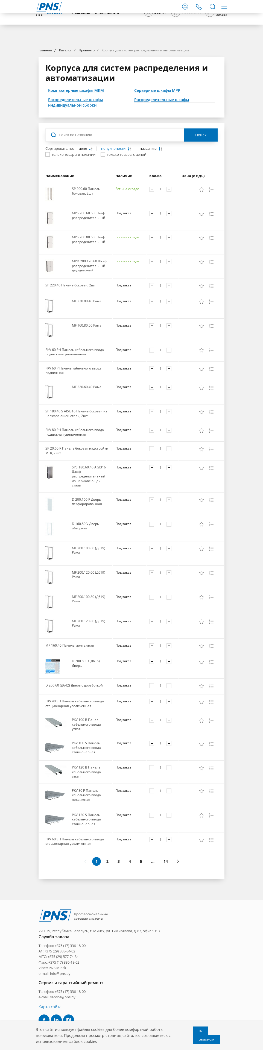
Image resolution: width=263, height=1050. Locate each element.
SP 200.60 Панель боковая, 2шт (86, 240)
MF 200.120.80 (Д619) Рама (88, 672)
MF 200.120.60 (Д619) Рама (88, 624)
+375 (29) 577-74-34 (63, 998)
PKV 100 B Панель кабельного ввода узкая (86, 774)
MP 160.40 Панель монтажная (69, 695)
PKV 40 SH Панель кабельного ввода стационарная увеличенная (74, 753)
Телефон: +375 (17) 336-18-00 (62, 987)
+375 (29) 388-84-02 (59, 993)
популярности (113, 198)
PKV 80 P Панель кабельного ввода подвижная (86, 844)
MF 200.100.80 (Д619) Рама (88, 648)
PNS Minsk (57, 1010)
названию (148, 198)
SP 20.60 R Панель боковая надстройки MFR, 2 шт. (76, 500)
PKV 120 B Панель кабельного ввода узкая (86, 821)
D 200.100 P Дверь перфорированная (87, 551)
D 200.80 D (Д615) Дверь (86, 713)
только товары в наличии (73, 203)
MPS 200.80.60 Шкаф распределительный (88, 289)
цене (83, 198)
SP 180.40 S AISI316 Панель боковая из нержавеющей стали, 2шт (76, 463)
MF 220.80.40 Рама (86, 350)
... (152, 910)
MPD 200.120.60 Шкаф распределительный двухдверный (89, 315)
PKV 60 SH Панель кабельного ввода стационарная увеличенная (74, 891)
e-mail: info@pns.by (55, 1015)
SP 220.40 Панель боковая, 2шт (70, 334)
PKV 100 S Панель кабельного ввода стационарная (86, 797)
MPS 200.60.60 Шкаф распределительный (88, 264)
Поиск (200, 184)
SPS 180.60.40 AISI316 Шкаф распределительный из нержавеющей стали (89, 525)
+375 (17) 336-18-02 (63, 1004)
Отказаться (206, 1040)
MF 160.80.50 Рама (86, 375)
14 (165, 910)
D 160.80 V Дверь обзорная (85, 575)
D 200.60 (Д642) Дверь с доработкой (74, 735)
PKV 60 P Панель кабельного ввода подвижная (73, 420)
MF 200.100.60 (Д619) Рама (88, 600)
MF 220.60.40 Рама (86, 436)
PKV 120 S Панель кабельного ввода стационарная (86, 869)
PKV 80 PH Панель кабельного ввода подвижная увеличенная (74, 481)
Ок (200, 1031)
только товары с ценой (126, 203)
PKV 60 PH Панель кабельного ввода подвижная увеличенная (74, 401)
